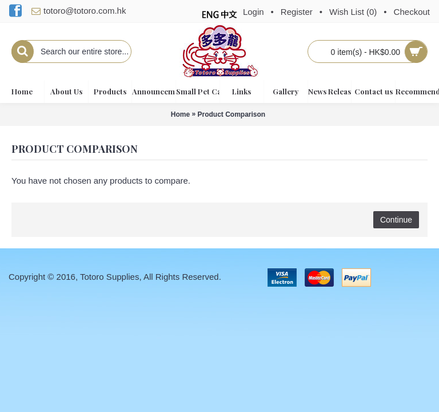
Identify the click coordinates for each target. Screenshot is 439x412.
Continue (396, 219)
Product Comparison (232, 114)
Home (180, 114)
